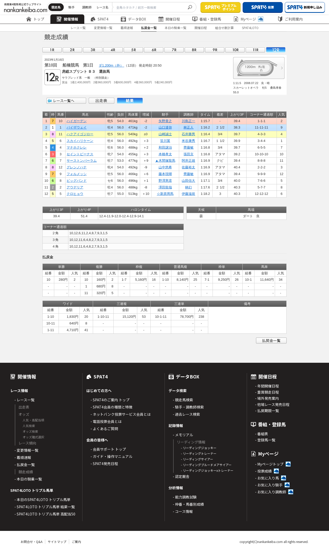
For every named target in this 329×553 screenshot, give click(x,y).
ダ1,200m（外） (111, 65)
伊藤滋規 (188, 194)
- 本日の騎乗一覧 (28, 479)
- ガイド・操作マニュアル (111, 456)
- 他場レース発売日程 (272, 404)
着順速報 (127, 27)
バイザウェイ (77, 127)
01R (52, 49)
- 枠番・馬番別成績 (188, 504)
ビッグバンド (77, 181)
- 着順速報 (22, 457)
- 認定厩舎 (181, 476)
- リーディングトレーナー (198, 453)
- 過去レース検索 (186, 414)
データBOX (133, 19)
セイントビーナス (80, 154)
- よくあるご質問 (104, 428)
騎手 (71, 7)
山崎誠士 (165, 134)
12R (275, 49)
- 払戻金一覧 (24, 464)
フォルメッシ (77, 174)
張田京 (189, 154)
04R (113, 49)
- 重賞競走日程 (267, 392)
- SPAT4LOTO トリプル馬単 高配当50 (44, 513)
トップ (35, 19)
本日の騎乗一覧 (175, 27)
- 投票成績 (263, 471)
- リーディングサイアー (197, 459)
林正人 (189, 127)
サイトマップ (57, 541)
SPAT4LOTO (250, 27)
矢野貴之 (165, 121)
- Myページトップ (269, 464)
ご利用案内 (290, 19)
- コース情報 (183, 511)
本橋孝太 (165, 154)
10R (235, 49)
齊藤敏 (189, 147)
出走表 (101, 101)
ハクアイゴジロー (80, 134)
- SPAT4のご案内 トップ (110, 399)
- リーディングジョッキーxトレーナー (207, 470)
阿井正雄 (188, 160)
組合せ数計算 (224, 27)
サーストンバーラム (82, 160)
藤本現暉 (165, 174)
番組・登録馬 (206, 19)
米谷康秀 (188, 141)
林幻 (188, 187)
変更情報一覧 (103, 27)
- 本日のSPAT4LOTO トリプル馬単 (42, 499)
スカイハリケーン (80, 141)
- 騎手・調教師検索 (188, 407)
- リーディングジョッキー (198, 448)
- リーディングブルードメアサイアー (206, 465)
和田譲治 (165, 147)
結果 (130, 101)
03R (93, 49)
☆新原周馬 (165, 194)
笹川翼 (165, 141)
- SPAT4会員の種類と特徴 (111, 407)
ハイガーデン (77, 121)
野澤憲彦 (165, 181)
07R (174, 49)
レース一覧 (78, 27)
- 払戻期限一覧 (267, 410)
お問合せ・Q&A (31, 541)
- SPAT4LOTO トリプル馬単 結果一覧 (44, 506)
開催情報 (67, 19)
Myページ (248, 19)
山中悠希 (165, 167)
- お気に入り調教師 (270, 491)
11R (255, 49)
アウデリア (75, 187)
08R (194, 49)
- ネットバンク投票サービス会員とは (120, 414)
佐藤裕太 (188, 167)
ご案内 (76, 541)
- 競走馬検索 (183, 399)
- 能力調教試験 (185, 497)
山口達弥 (165, 127)
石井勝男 (188, 134)
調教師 (87, 7)
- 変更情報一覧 (26, 450)
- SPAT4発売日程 (104, 463)
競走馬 (56, 7)
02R (72, 49)
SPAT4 (99, 19)
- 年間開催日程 (267, 385)
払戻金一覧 (149, 27)
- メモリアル (183, 434)
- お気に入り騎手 (268, 484)
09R (214, 49)
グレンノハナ (77, 167)
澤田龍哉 (165, 187)
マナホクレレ (77, 147)
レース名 (102, 7)
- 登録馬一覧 (265, 439)
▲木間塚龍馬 (165, 160)
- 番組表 (261, 433)
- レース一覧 (24, 399)
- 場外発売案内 (267, 398)
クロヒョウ (75, 194)
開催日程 (169, 19)
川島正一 (188, 121)
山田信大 (188, 181)
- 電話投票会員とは (106, 421)
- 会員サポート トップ (108, 449)
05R (133, 49)
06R (153, 49)
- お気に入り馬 (267, 478)
